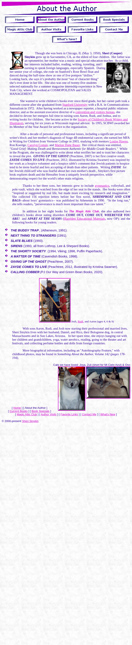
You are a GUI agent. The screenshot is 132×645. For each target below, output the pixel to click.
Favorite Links (69, 414)
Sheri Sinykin (30, 421)
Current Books (19, 411)
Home (17, 407)
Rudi (80, 321)
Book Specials (40, 411)
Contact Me (89, 414)
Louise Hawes (119, 141)
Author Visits (49, 414)
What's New (107, 414)
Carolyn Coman (38, 145)
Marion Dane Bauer (67, 145)
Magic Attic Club (27, 414)
